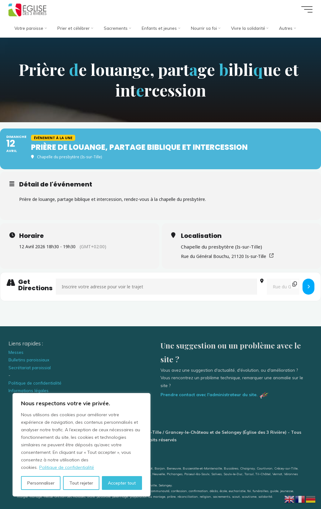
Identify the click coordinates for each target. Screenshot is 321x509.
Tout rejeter (81, 483)
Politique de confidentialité (66, 467)
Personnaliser (41, 483)
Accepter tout (122, 483)
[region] (81, 444)
